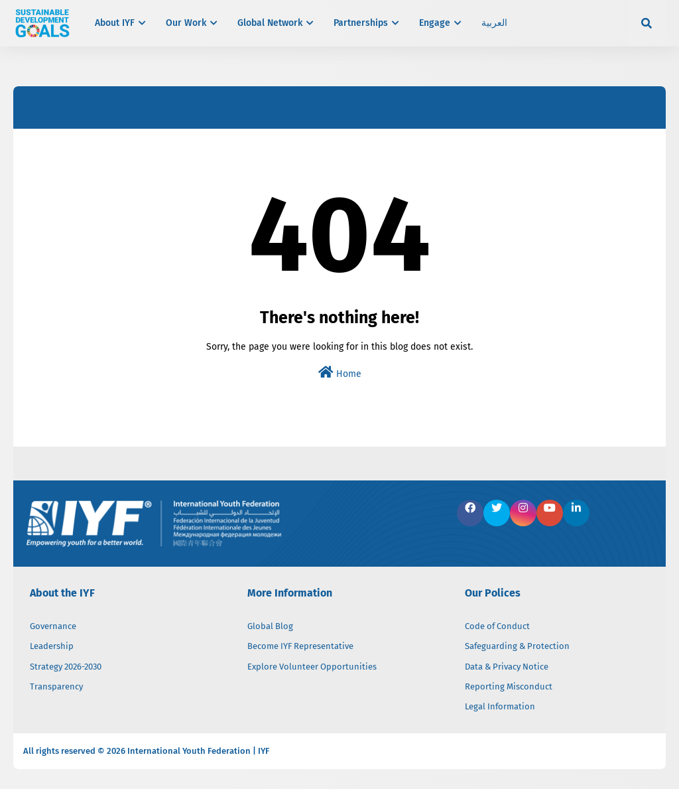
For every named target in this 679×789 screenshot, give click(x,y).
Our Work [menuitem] (186, 23)
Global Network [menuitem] (269, 23)
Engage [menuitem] (434, 23)
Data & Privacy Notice (506, 667)
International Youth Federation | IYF (198, 751)
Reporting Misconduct (508, 686)
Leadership (52, 646)
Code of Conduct (497, 626)
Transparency (56, 686)
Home (339, 373)
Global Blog (270, 626)
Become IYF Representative (300, 646)
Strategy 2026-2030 (65, 667)
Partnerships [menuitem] (361, 23)
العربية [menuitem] (494, 23)
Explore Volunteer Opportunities (312, 667)
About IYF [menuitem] (115, 23)
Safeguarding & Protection (517, 646)
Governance (53, 626)
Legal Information (500, 706)
